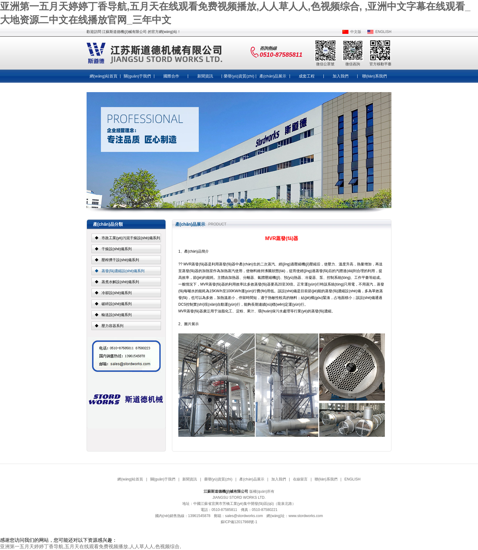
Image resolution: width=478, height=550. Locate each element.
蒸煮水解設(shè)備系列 (120, 282)
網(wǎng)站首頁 (104, 76)
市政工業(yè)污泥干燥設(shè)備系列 (131, 238)
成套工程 (307, 76)
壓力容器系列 (112, 326)
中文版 (355, 32)
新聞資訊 (205, 76)
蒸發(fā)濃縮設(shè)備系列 (123, 271)
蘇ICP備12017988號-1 (239, 522)
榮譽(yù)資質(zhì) (239, 76)
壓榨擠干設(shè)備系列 (120, 260)
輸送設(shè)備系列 (117, 315)
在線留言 (300, 479)
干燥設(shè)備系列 (117, 249)
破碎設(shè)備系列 (117, 304)
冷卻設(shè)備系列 (117, 293)
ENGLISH (383, 32)
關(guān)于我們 (137, 76)
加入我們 (340, 76)
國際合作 (171, 76)
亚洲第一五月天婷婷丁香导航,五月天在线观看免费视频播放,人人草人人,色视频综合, (90, 546)
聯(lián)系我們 (374, 76)
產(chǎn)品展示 (273, 76)
